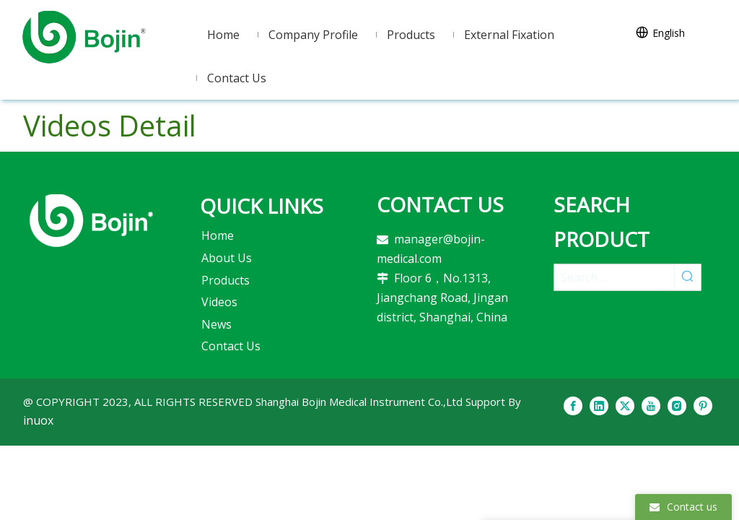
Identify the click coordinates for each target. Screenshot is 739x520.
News (216, 324)
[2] (91, 220)
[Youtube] (651, 405)
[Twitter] (625, 405)
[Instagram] (677, 405)
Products (225, 280)
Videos (219, 302)
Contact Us (231, 346)
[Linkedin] (599, 405)
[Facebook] (573, 405)
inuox (38, 420)
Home (217, 235)
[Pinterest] (703, 405)
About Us (226, 258)
